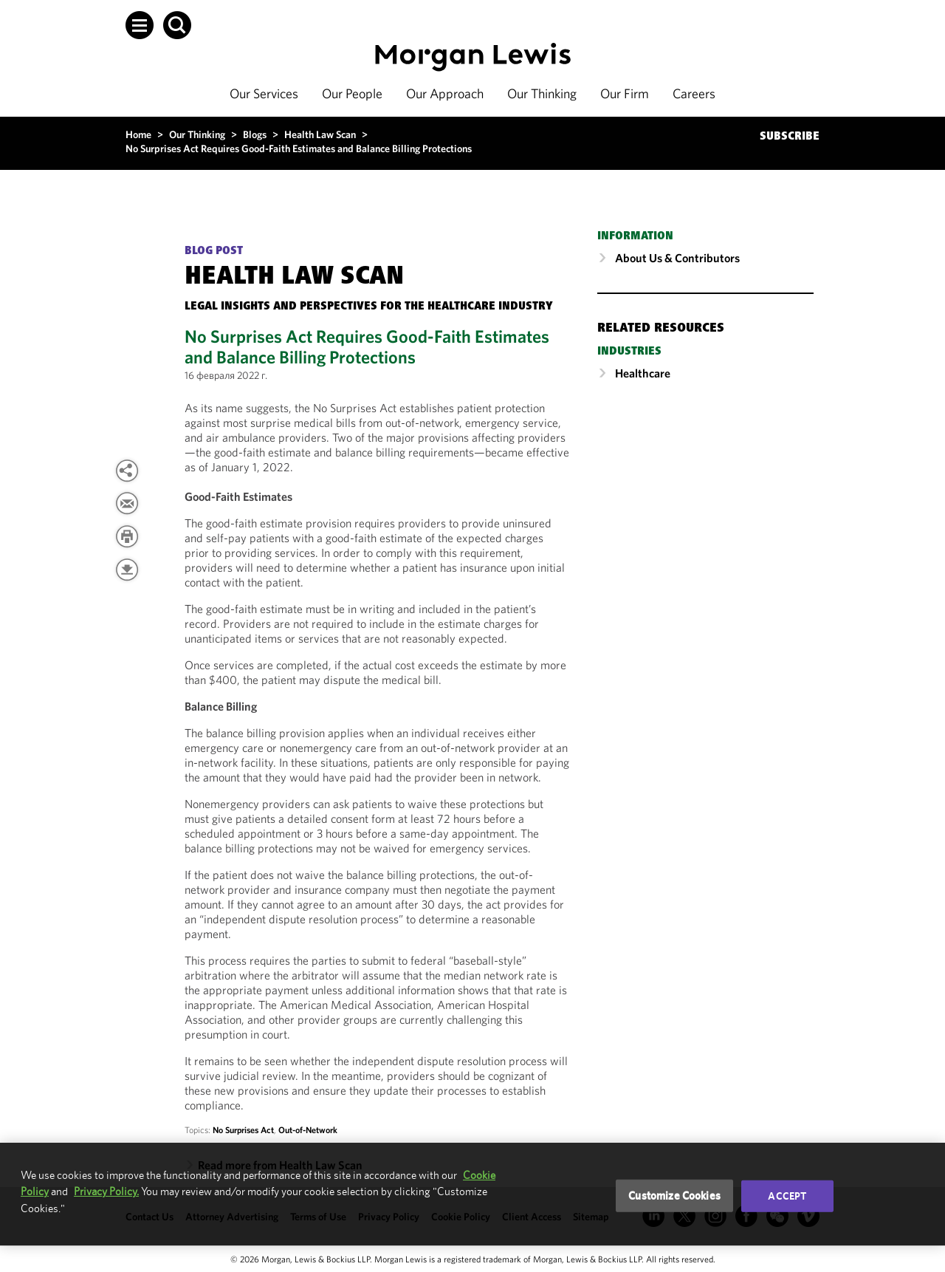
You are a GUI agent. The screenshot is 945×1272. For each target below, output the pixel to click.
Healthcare (642, 373)
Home (138, 134)
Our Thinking (542, 93)
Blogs (255, 134)
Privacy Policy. (106, 1191)
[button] (140, 25)
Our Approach (445, 93)
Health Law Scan (320, 134)
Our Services (264, 93)
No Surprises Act (243, 1129)
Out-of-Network (307, 1129)
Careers (694, 93)
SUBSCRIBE (789, 137)
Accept (787, 1196)
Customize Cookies (674, 1196)
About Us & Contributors (677, 257)
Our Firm (624, 93)
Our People (352, 93)
